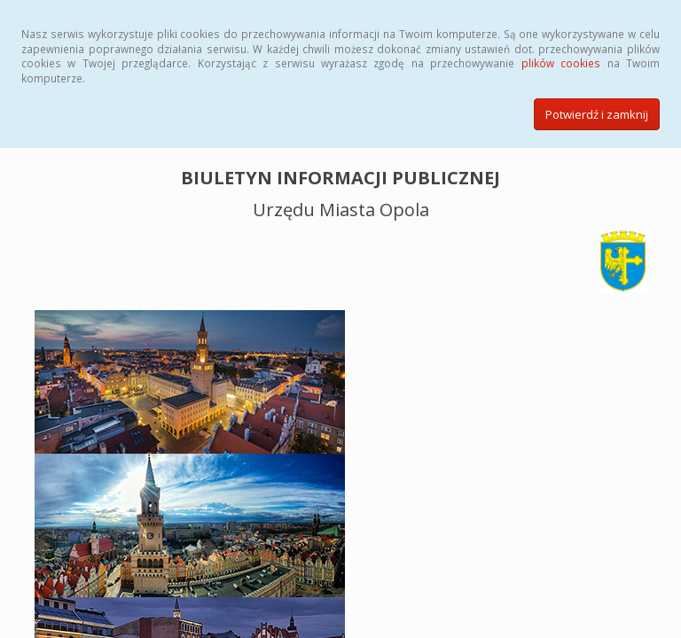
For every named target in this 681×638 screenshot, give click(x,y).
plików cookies (560, 63)
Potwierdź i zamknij (596, 114)
